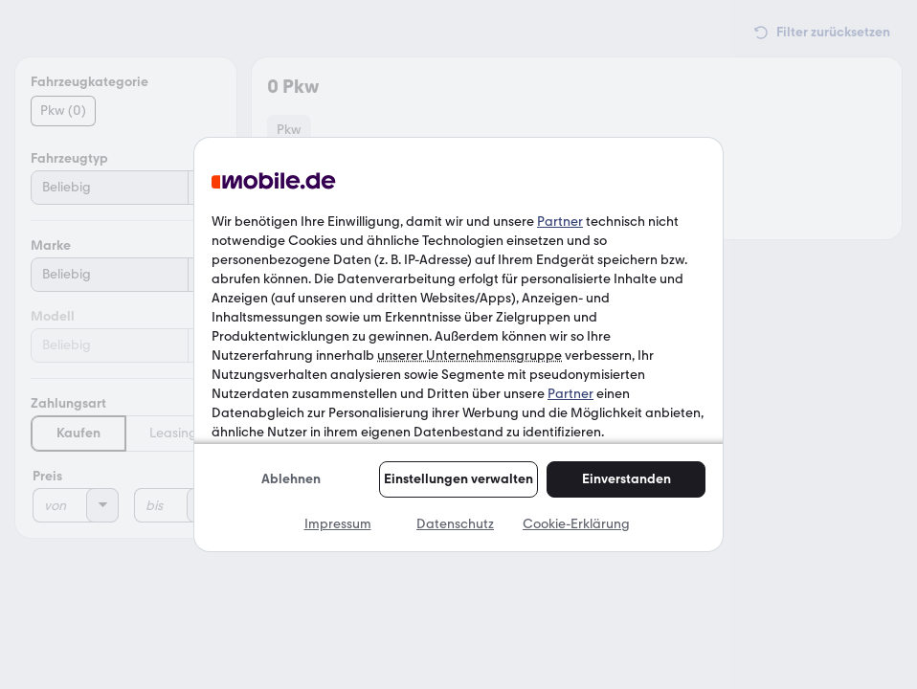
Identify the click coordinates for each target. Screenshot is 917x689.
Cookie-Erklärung (576, 524)
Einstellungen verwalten (458, 479)
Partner (560, 221)
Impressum (337, 524)
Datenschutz (455, 524)
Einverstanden (626, 479)
